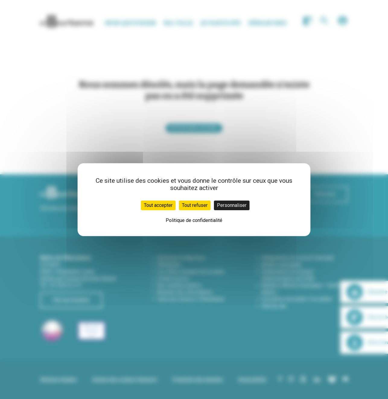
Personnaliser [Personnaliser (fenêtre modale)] (231, 205)
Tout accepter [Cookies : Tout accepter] (158, 205)
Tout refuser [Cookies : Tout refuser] (195, 205)
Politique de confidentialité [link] (194, 220)
